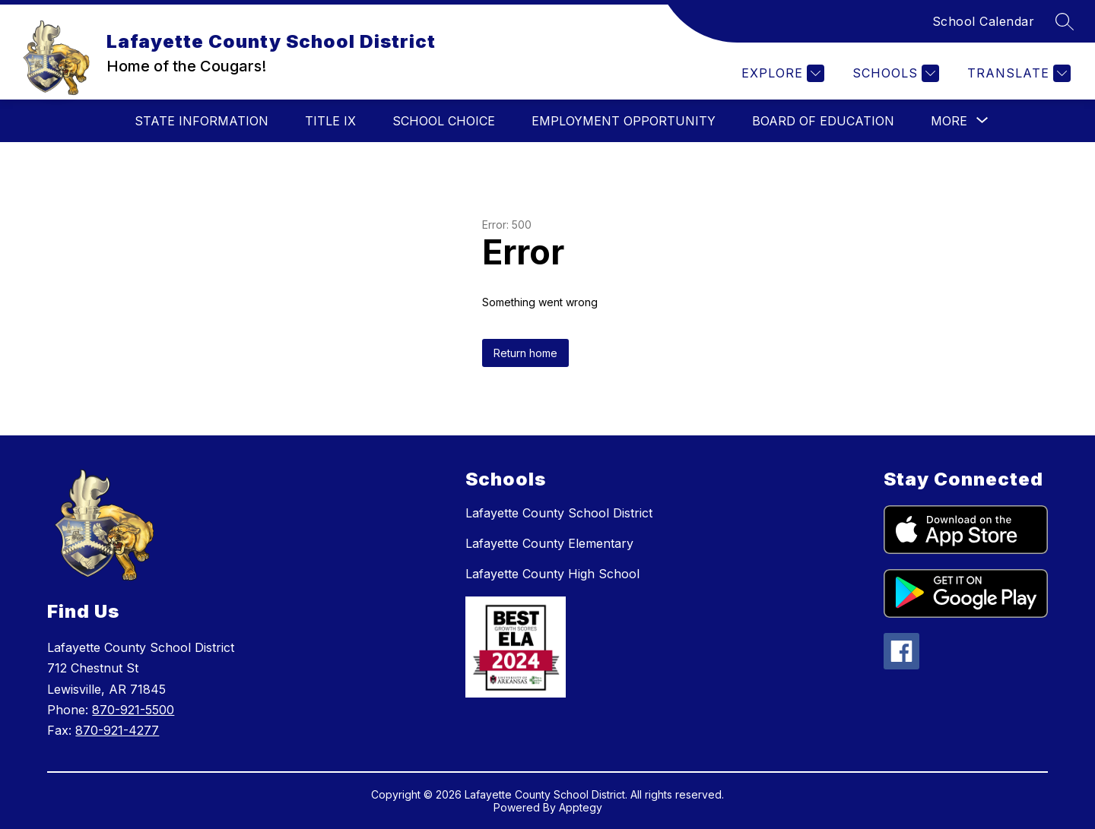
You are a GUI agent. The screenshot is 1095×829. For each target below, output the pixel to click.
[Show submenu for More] (949, 121)
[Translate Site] (1017, 73)
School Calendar (983, 21)
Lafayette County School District (558, 512)
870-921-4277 (117, 730)
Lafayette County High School (552, 573)
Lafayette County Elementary (549, 543)
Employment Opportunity (624, 120)
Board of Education (823, 120)
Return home (525, 352)
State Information (201, 120)
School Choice (443, 120)
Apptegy (580, 807)
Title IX (330, 120)
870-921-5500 (133, 709)
